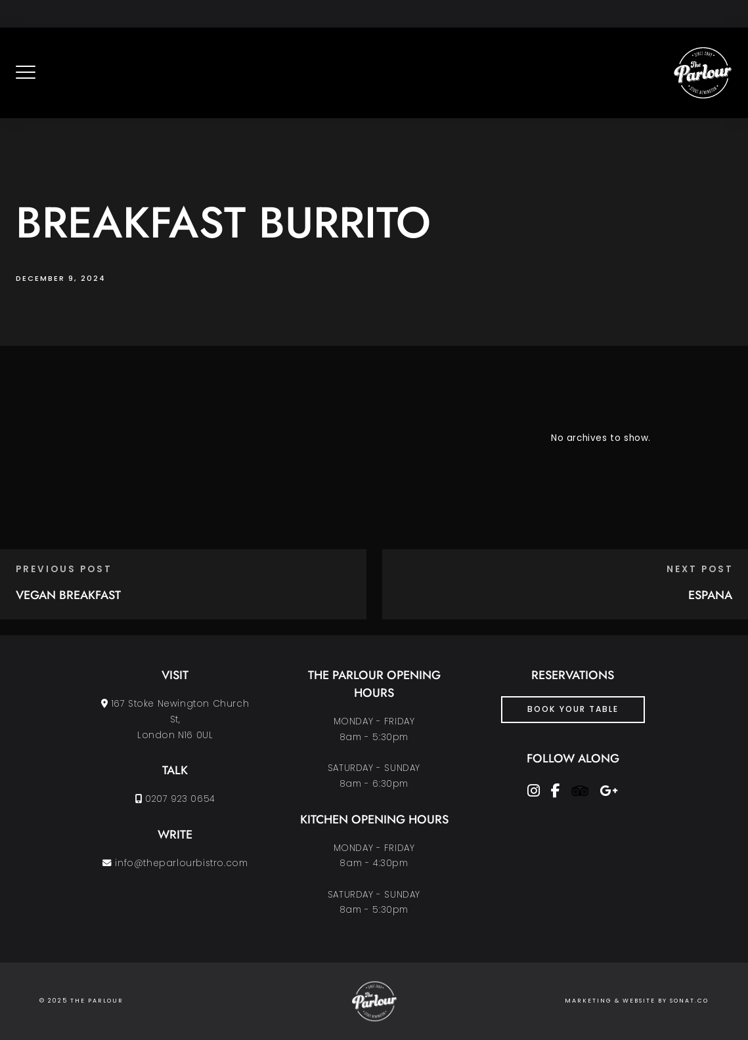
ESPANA (710, 595)
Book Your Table (573, 709)
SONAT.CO (689, 1001)
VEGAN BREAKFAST (68, 595)
